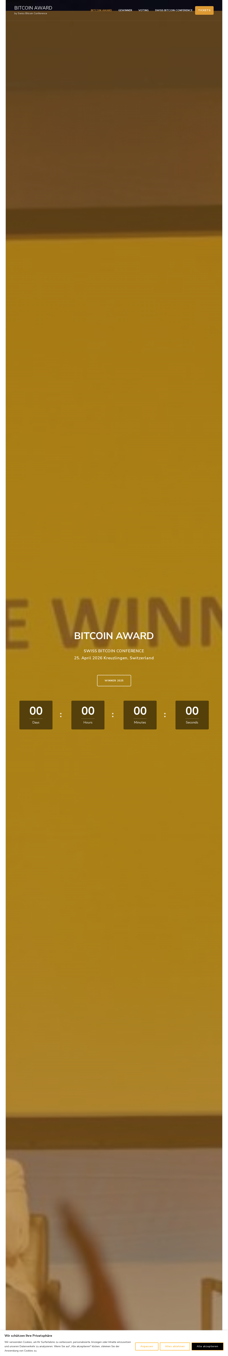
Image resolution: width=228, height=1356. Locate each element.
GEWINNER (125, 10)
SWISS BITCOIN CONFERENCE (173, 10)
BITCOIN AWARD (33, 8)
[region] (114, 1343)
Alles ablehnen (175, 1346)
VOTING (143, 10)
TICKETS (204, 10)
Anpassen (146, 1346)
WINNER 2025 (114, 680)
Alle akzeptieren (207, 1346)
